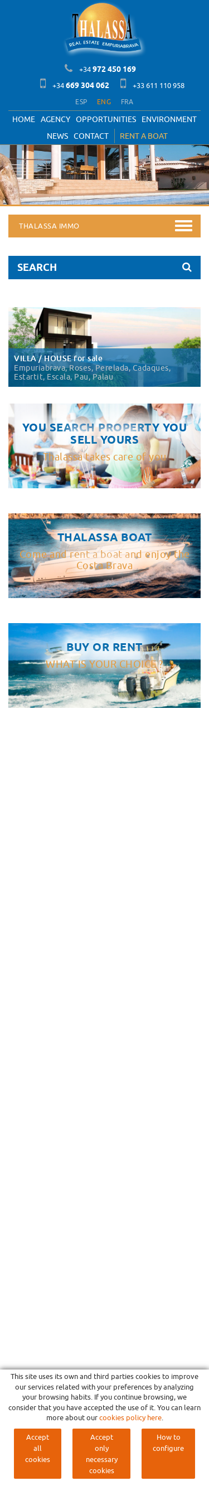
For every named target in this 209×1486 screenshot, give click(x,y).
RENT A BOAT (144, 136)
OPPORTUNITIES (106, 119)
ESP (81, 102)
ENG (104, 102)
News (57, 136)
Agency (55, 119)
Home (23, 119)
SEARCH (104, 267)
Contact (91, 136)
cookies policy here (130, 1417)
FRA (127, 102)
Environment (169, 119)
